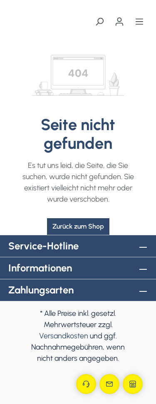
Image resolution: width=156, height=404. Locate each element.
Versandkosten (63, 335)
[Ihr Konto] (119, 21)
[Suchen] (99, 21)
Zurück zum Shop (78, 226)
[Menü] (139, 21)
